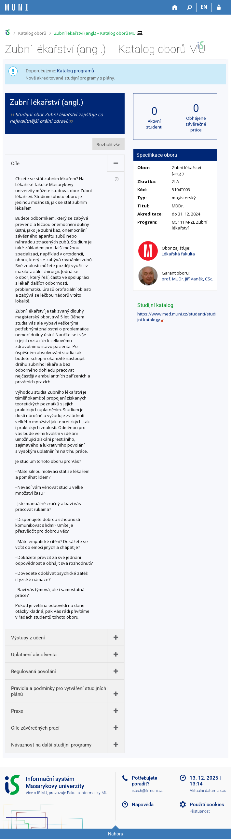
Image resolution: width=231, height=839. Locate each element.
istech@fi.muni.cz (147, 790)
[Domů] (175, 7)
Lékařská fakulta (178, 254)
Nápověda (143, 805)
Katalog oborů (32, 33)
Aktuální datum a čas (208, 790)
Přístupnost (200, 811)
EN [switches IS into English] (204, 6)
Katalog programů (75, 70)
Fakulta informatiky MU (87, 793)
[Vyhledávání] (189, 7)
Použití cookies (207, 805)
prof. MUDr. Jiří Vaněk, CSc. (187, 279)
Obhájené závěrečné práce (195, 124)
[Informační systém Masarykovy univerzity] (16, 7)
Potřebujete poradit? (144, 781)
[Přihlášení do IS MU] (218, 7)
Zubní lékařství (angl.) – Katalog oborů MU (95, 33)
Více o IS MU (36, 793)
